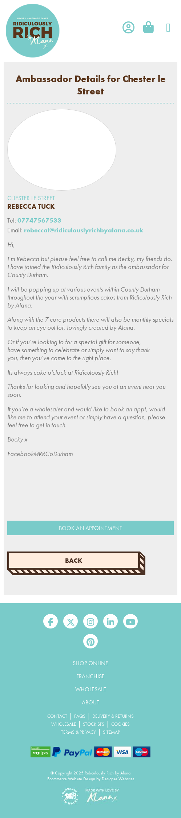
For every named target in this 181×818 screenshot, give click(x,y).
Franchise (90, 676)
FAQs (79, 716)
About (90, 702)
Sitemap (111, 732)
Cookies (120, 724)
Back (74, 561)
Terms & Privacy (78, 732)
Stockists (93, 724)
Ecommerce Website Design (71, 779)
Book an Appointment (90, 528)
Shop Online (90, 663)
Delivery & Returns (113, 716)
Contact (57, 716)
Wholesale (90, 689)
